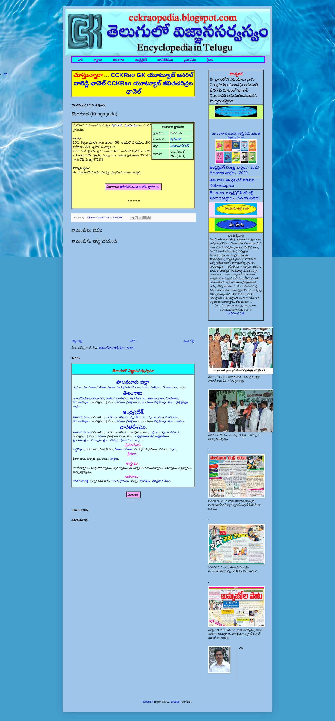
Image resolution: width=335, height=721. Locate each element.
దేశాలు (118, 449)
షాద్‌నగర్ (176, 139)
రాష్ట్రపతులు (142, 436)
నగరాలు (175, 432)
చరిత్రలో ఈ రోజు (161, 481)
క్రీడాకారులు (127, 440)
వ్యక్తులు (77, 387)
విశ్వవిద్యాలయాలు (164, 402)
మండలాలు (89, 387)
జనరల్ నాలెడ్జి (80, 481)
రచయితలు (97, 398)
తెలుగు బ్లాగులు (120, 481)
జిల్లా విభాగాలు (138, 398)
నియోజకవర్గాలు (106, 387)
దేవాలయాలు (170, 387)
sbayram (148, 701)
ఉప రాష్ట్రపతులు (159, 436)
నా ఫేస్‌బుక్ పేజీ (235, 313)
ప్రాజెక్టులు (156, 387)
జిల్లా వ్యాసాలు (156, 398)
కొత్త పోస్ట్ (77, 341)
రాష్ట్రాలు (154, 432)
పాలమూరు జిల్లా (132, 382)
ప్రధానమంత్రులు (81, 440)
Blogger (176, 701)
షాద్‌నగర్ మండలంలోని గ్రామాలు (139, 186)
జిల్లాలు (165, 432)
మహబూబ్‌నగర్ (179, 145)
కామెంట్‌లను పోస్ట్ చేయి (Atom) (116, 347)
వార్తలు (77, 406)
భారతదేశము (165, 59)
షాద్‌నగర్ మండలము (124, 125)
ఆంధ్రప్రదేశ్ (141, 59)
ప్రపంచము (190, 59)
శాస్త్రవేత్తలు (78, 449)
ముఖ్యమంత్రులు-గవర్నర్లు (105, 440)
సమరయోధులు (81, 398)
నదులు (145, 387)
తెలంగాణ (118, 59)
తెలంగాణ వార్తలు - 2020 (229, 173)
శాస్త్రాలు (97, 59)
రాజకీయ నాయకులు (117, 398)
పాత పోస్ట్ (189, 341)
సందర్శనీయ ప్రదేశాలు (128, 387)
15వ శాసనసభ (247, 198)
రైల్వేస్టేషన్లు (182, 402)
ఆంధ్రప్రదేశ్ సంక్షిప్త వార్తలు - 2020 (234, 167)
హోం (80, 59)
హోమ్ (133, 341)
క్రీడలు (210, 59)
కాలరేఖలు (145, 481)
